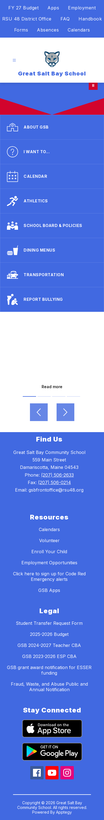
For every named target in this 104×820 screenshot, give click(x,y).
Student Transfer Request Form (49, 623)
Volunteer (49, 540)
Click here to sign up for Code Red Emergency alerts (49, 576)
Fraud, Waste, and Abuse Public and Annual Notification (49, 686)
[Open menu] (14, 60)
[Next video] (65, 412)
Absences (48, 30)
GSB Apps (49, 590)
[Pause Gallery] (93, 85)
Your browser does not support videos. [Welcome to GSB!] (52, 99)
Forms (21, 30)
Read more (52, 386)
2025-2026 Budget (49, 634)
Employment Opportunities (49, 562)
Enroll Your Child (49, 551)
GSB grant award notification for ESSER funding (49, 670)
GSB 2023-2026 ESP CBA (49, 656)
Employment (82, 8)
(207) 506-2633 (57, 475)
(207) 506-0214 (54, 482)
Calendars (79, 30)
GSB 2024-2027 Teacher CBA (49, 645)
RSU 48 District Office (27, 19)
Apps (53, 8)
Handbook (90, 19)
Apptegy (64, 812)
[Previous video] (39, 412)
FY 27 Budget (23, 8)
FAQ (65, 19)
